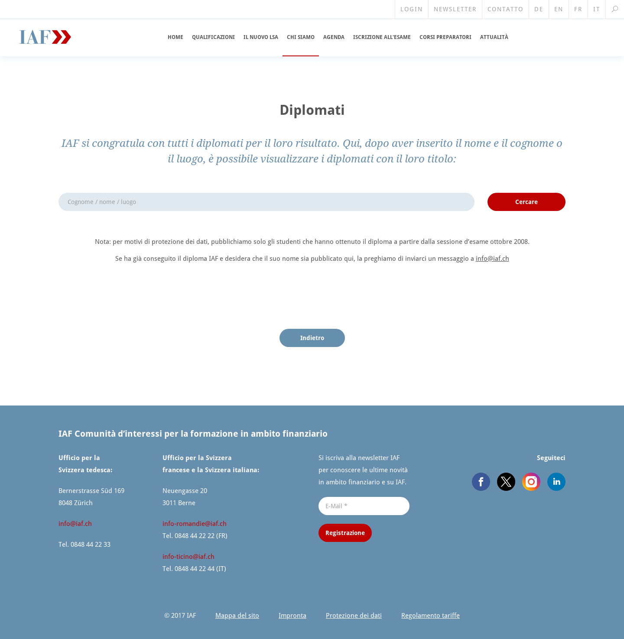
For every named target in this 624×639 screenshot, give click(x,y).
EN (558, 9)
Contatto (505, 9)
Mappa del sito (237, 616)
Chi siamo (301, 37)
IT (596, 9)
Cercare (526, 201)
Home (175, 37)
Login (411, 9)
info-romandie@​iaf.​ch (194, 524)
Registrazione (345, 532)
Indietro (312, 337)
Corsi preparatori (445, 37)
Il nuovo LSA (261, 37)
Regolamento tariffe (430, 616)
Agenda (333, 37)
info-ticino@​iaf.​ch (188, 557)
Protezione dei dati (354, 616)
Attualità (494, 37)
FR (578, 9)
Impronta (292, 616)
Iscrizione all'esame (382, 37)
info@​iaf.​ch (492, 259)
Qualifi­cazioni (213, 37)
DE (538, 9)
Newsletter (455, 9)
